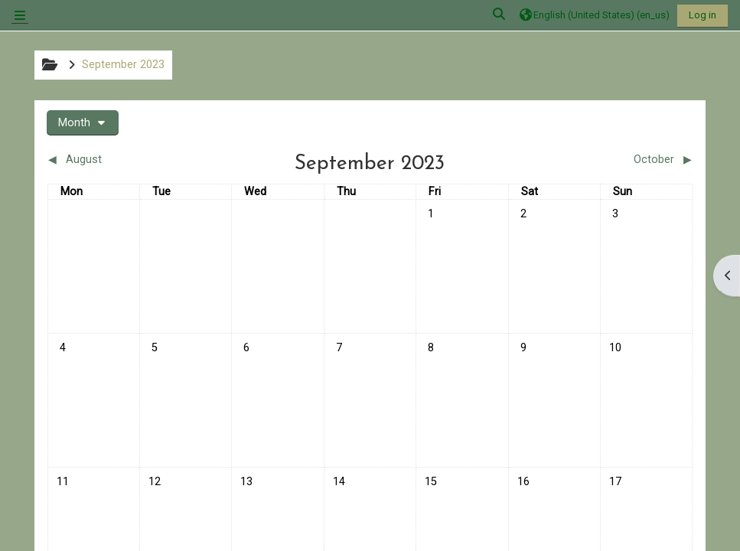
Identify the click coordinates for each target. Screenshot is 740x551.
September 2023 (123, 64)
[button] (499, 15)
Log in (702, 15)
